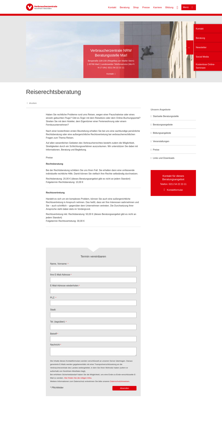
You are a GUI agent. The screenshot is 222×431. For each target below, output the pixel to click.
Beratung (125, 7)
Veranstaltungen (161, 141)
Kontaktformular (175, 190)
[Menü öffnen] (188, 7)
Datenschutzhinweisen (119, 381)
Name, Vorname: (58, 264)
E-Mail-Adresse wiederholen (64, 285)
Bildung (169, 7)
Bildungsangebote (162, 133)
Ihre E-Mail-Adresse (60, 274)
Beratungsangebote (163, 124)
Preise (156, 149)
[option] (173, 116)
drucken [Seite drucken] (33, 103)
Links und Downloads (163, 158)
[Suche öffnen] (177, 7)
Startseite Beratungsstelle (166, 116)
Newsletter (201, 47)
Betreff (53, 334)
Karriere (157, 7)
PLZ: (52, 297)
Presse (146, 7)
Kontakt (112, 7)
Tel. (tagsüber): (57, 321)
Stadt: (53, 309)
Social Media (202, 57)
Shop (136, 7)
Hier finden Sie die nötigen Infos (77, 378)
